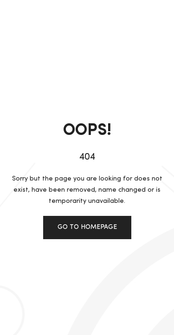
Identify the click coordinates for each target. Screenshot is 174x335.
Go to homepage (87, 227)
